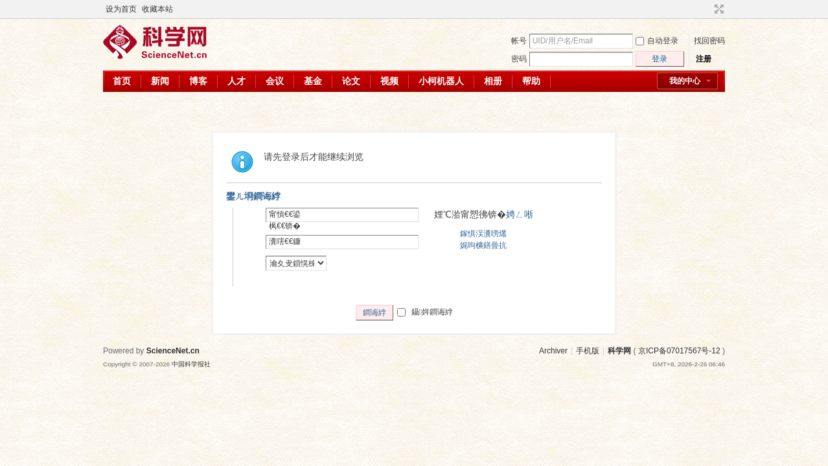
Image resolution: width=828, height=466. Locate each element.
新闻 (160, 81)
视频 (389, 81)
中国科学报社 (191, 364)
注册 (703, 58)
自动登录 (657, 40)
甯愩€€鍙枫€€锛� (285, 220)
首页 (122, 81)
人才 (236, 81)
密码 (519, 58)
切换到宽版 (717, 9)
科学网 (619, 350)
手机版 (587, 350)
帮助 (531, 81)
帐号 (519, 40)
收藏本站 (157, 9)
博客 (198, 81)
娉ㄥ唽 (519, 214)
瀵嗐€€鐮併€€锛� (285, 247)
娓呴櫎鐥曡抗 (483, 245)
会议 (275, 81)
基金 (313, 81)
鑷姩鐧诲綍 (425, 311)
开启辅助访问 (707, 9)
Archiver (553, 350)
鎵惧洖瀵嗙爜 (483, 233)
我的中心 (684, 80)
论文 (351, 81)
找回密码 (709, 40)
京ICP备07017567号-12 (679, 350)
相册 (493, 81)
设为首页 (121, 9)
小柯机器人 (441, 81)
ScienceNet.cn (173, 350)
